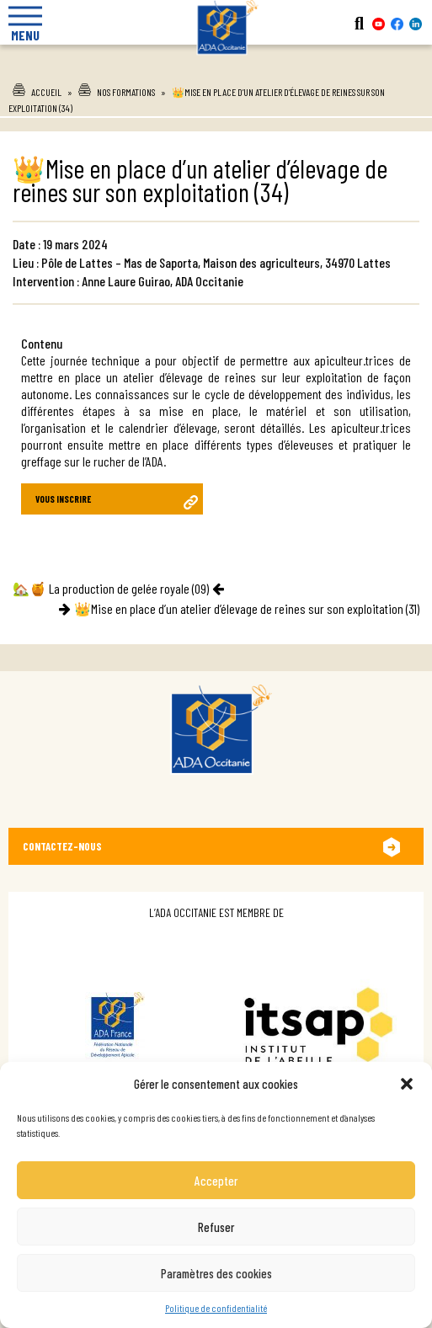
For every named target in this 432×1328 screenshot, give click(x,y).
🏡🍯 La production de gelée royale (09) (111, 588)
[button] (406, 1083)
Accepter (216, 1180)
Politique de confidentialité (216, 1308)
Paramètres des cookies (216, 1273)
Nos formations (126, 92)
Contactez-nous (62, 846)
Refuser (216, 1227)
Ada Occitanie (216, 66)
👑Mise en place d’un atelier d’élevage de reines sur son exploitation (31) (246, 608)
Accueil (46, 92)
